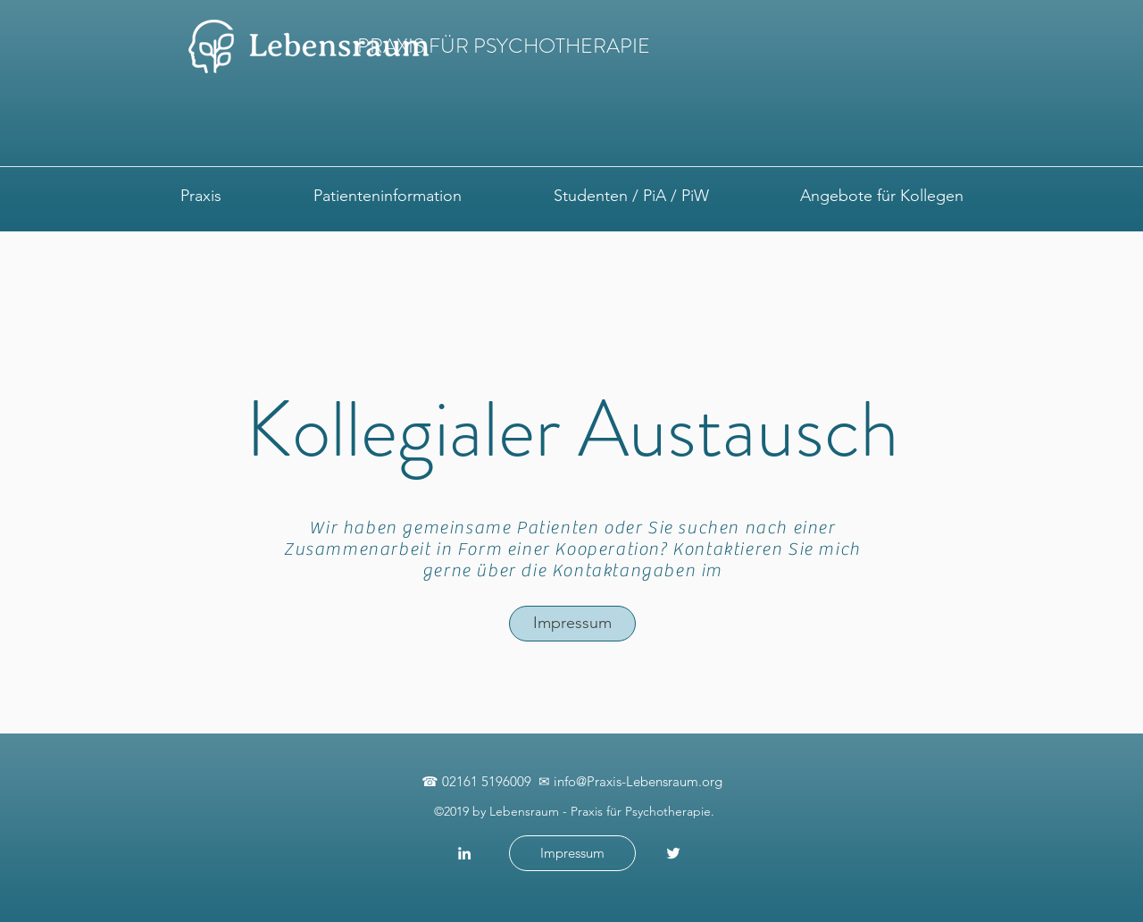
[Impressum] (572, 623)
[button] (200, 195)
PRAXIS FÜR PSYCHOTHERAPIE (503, 46)
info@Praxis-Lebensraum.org (638, 781)
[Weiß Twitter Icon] (673, 853)
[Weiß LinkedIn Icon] (464, 853)
